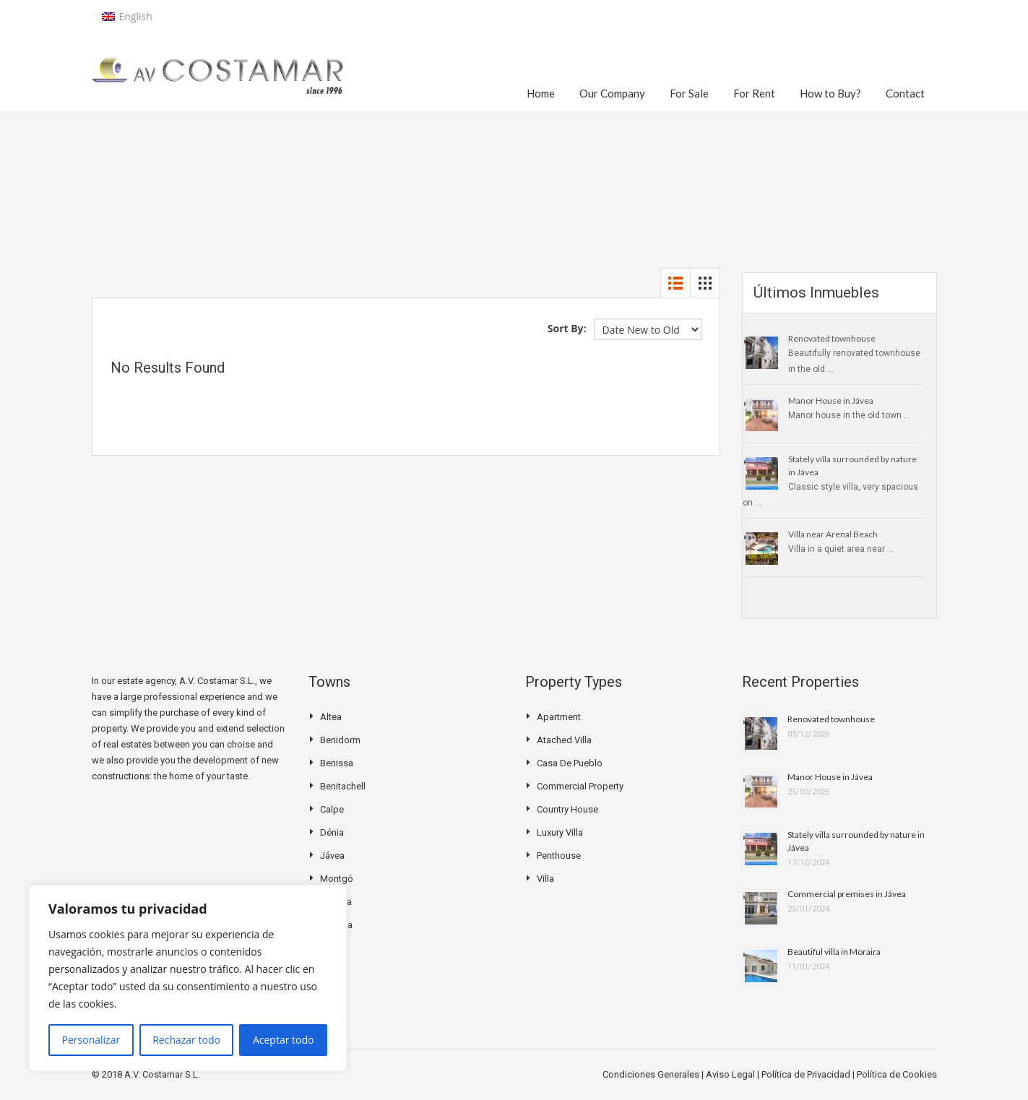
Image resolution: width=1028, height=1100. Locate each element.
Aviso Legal (731, 1074)
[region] (188, 978)
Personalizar (91, 1040)
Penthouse (559, 855)
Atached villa (564, 740)
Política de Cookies (897, 1074)
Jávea (332, 855)
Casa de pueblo (569, 763)
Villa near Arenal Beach (833, 534)
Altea (331, 716)
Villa (545, 878)
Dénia (332, 832)
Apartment (559, 716)
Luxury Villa (560, 832)
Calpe (332, 809)
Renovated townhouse (832, 338)
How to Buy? (830, 93)
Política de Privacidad (806, 1074)
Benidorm (340, 740)
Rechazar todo (186, 1040)
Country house (567, 809)
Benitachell (343, 786)
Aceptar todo (283, 1040)
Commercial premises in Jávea (846, 893)
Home (541, 93)
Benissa (336, 763)
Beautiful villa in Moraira (834, 951)
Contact (905, 93)
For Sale (689, 93)
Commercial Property (580, 786)
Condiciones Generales (651, 1074)
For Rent (754, 93)
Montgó (336, 878)
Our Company (612, 93)
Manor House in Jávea (830, 400)
